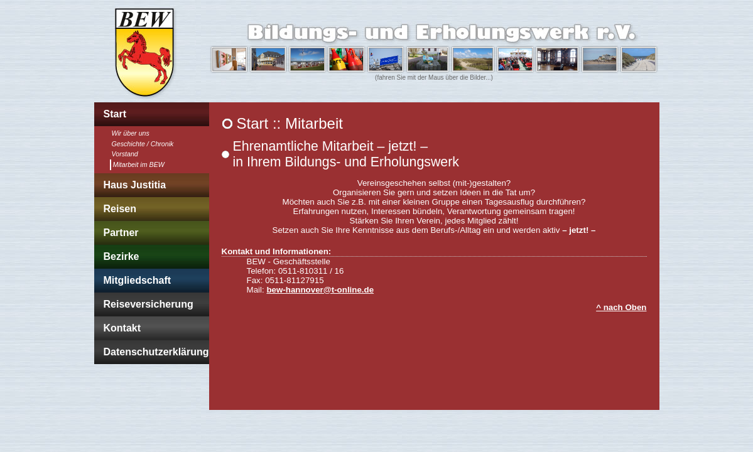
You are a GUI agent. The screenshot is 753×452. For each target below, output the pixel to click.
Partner (121, 232)
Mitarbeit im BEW (139, 164)
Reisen (120, 208)
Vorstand (125, 154)
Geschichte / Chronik (143, 144)
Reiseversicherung (148, 304)
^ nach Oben (621, 307)
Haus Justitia (135, 185)
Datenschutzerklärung (156, 352)
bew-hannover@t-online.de (320, 289)
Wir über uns (130, 133)
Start (115, 114)
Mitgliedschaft (137, 280)
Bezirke (121, 256)
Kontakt (122, 328)
